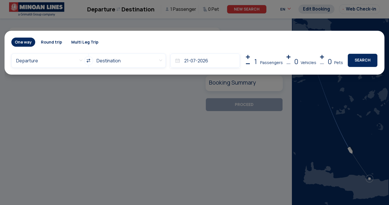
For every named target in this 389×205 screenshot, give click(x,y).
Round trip (51, 42)
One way (23, 42)
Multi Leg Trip (85, 42)
